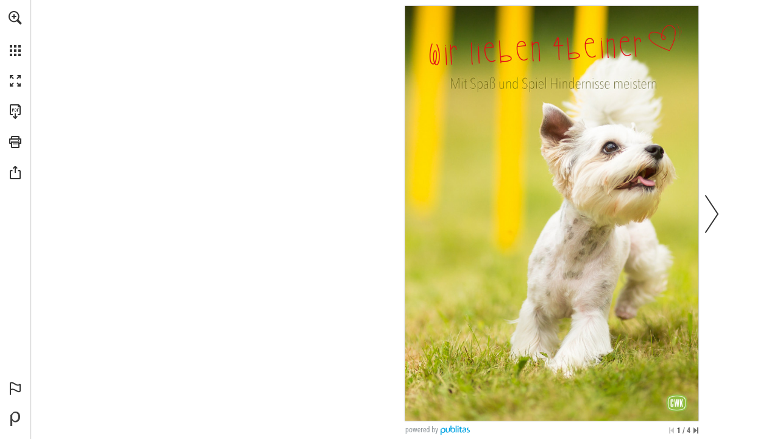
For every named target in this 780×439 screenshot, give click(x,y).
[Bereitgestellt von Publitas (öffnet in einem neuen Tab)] (15, 419)
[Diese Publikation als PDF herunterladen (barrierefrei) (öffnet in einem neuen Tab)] (15, 111)
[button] (15, 17)
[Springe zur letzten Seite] (695, 430)
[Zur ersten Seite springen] (671, 430)
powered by (421, 430)
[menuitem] (15, 33)
